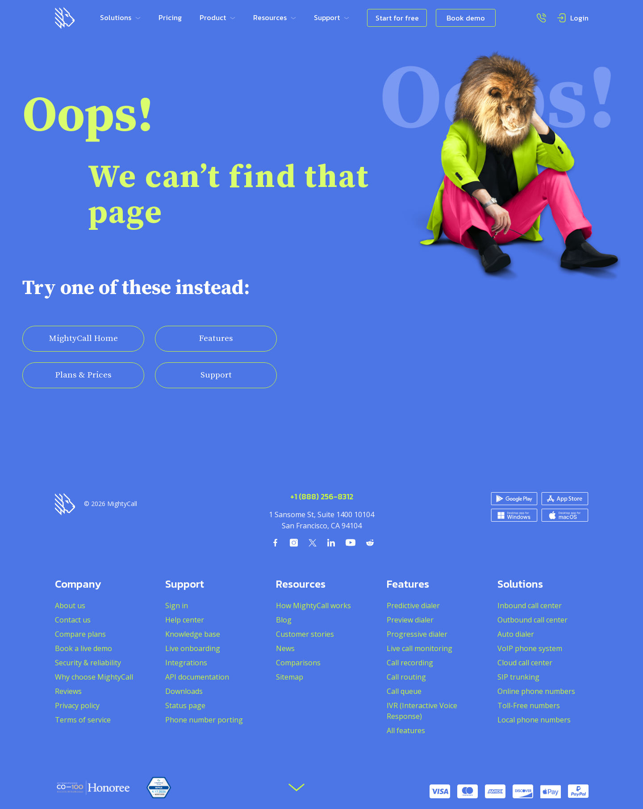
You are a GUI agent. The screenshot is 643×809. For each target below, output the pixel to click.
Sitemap (289, 677)
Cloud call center (524, 663)
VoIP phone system (529, 648)
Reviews (68, 691)
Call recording (410, 663)
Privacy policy (77, 705)
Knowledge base (192, 634)
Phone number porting (204, 720)
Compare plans (80, 634)
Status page (185, 705)
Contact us (73, 620)
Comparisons (298, 663)
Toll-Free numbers (528, 705)
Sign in (176, 605)
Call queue (404, 691)
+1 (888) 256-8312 (321, 497)
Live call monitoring (419, 648)
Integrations (186, 663)
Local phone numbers (534, 720)
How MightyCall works (313, 605)
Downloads (184, 691)
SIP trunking (518, 677)
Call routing (406, 677)
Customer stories (305, 634)
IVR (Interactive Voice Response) (422, 711)
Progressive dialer (417, 634)
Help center (184, 620)
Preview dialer (410, 620)
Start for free (397, 17)
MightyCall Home (83, 338)
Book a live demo (83, 648)
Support (216, 375)
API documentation (197, 677)
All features (406, 730)
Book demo (466, 17)
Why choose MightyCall (94, 677)
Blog (284, 620)
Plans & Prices (83, 375)
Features (216, 338)
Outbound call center (532, 620)
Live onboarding (192, 648)
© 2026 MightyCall (110, 503)
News (285, 648)
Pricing (170, 17)
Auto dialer (515, 634)
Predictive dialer (413, 605)
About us (70, 605)
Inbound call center (529, 605)
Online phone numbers (536, 691)
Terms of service (83, 720)
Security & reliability (88, 663)
